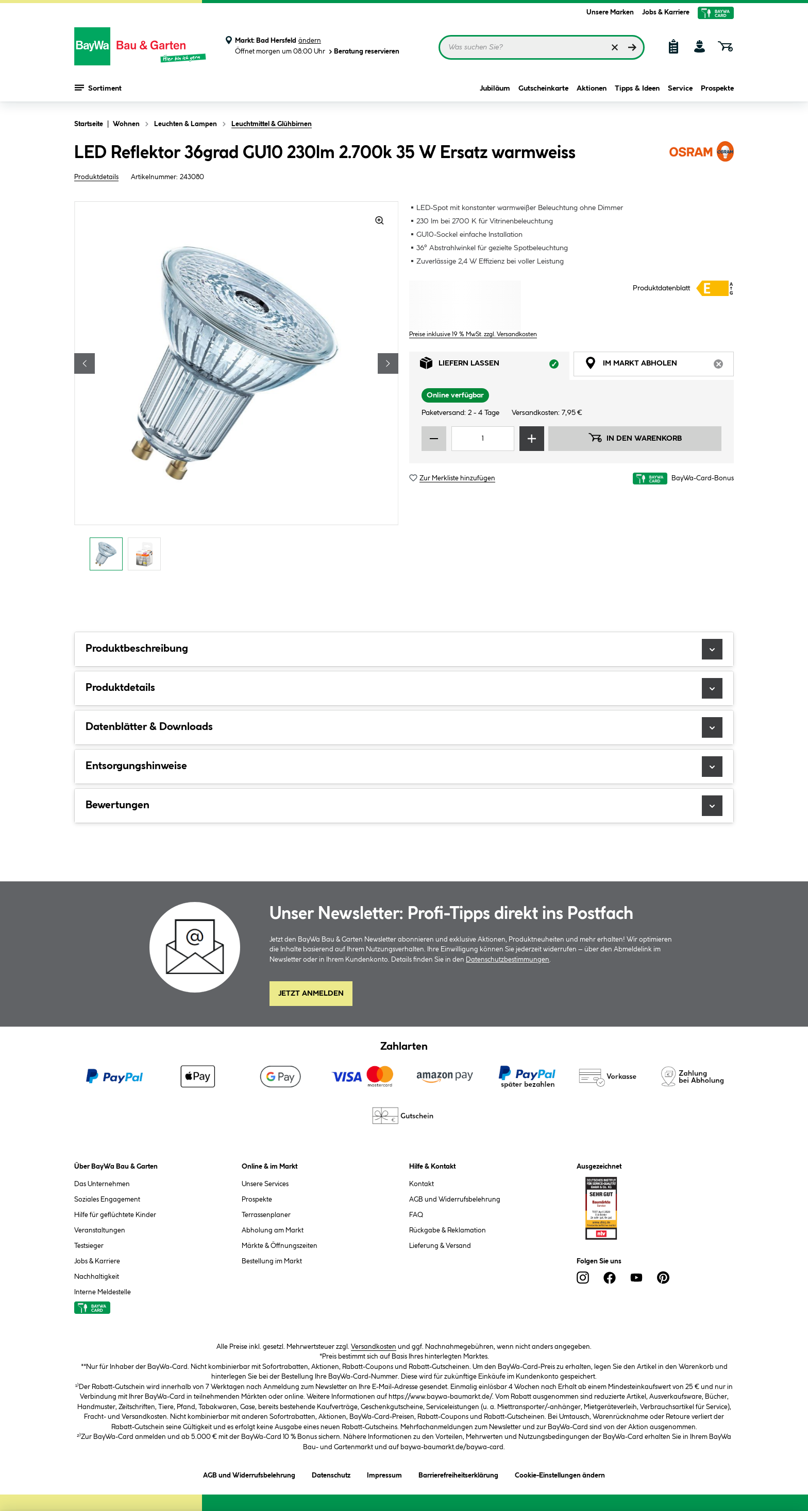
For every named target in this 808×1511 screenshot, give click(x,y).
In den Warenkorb (635, 437)
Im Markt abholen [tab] (659, 366)
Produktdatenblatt (661, 288)
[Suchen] (632, 47)
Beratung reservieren (363, 51)
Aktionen (592, 88)
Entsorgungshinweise (404, 766)
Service (680, 88)
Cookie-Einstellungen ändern (560, 1474)
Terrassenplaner (266, 1215)
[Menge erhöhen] (531, 438)
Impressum (384, 1474)
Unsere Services (265, 1184)
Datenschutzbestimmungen (507, 960)
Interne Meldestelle (102, 1292)
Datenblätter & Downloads (404, 727)
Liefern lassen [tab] (494, 366)
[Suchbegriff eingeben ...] (542, 47)
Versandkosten (373, 1347)
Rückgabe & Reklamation (447, 1230)
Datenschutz (331, 1474)
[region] (236, 388)
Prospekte (717, 88)
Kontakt (421, 1184)
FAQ (416, 1215)
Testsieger (89, 1246)
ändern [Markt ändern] (309, 41)
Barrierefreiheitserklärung (458, 1474)
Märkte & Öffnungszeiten (279, 1246)
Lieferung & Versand (440, 1246)
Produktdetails (96, 177)
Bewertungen (404, 805)
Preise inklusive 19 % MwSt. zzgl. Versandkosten (473, 334)
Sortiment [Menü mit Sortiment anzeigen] (98, 87)
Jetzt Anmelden (311, 993)
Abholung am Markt (273, 1230)
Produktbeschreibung (404, 649)
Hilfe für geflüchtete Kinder (115, 1215)
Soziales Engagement (107, 1199)
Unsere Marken (610, 12)
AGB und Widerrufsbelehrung (454, 1199)
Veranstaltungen (99, 1230)
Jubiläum (495, 88)
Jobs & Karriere (665, 12)
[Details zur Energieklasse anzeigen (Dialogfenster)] (715, 288)
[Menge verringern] (434, 438)
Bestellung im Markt (272, 1261)
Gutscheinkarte (543, 88)
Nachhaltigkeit (96, 1277)
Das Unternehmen (102, 1184)
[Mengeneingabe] (482, 438)
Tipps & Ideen (637, 88)
